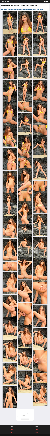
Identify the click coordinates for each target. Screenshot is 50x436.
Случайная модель (30, 1)
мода (41, 9)
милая (38, 9)
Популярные (12, 430)
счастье (28, 9)
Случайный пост (21, 1)
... (42, 9)
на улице (5, 9)
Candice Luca (7, 6)
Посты (11, 1)
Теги (11, 432)
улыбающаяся (20, 9)
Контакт (36, 432)
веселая (24, 9)
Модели (15, 1)
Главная (11, 428)
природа (9, 9)
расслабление (14, 9)
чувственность (33, 9)
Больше (37, 1)
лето (2, 9)
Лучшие (11, 429)
